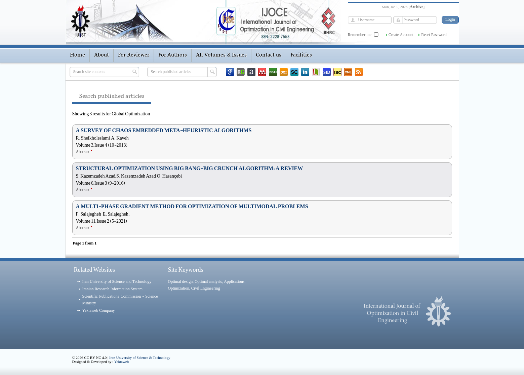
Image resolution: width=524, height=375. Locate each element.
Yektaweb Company (98, 310)
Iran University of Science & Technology (139, 357)
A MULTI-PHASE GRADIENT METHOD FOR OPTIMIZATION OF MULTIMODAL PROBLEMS (192, 206)
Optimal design (180, 281)
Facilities (301, 55)
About (101, 55)
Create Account (401, 34)
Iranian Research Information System (112, 289)
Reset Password (434, 34)
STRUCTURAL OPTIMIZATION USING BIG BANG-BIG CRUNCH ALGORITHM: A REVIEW (189, 168)
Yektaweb (121, 362)
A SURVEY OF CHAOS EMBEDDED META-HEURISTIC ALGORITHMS (164, 130)
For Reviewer (133, 55)
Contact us (268, 55)
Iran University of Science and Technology (117, 281)
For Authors (172, 55)
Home (77, 55)
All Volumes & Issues (221, 55)
